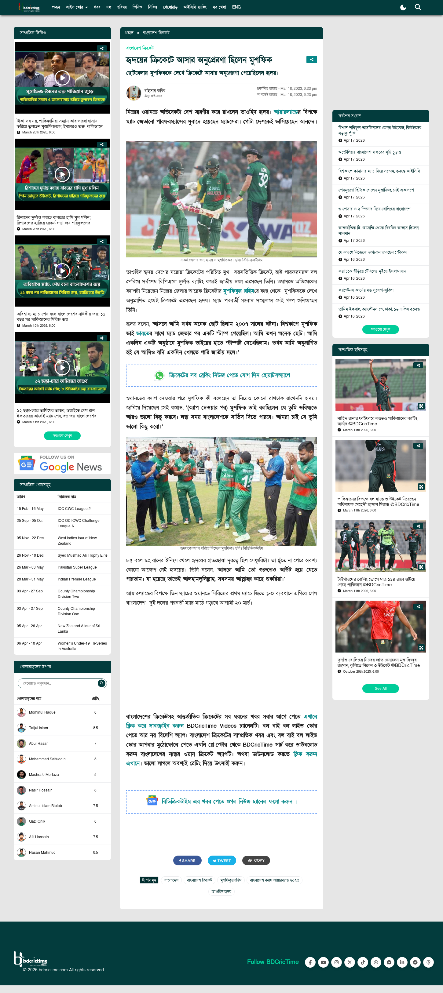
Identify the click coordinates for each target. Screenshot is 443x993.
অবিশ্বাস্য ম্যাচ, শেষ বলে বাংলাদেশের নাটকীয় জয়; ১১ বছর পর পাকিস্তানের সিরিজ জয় (61, 316)
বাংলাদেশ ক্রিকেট (156, 33)
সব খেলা (219, 7)
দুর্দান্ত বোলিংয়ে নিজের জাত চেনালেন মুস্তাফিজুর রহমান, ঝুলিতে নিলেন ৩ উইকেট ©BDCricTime (379, 662)
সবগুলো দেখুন (62, 435)
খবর (97, 7)
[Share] (102, 48)
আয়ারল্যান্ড (286, 112)
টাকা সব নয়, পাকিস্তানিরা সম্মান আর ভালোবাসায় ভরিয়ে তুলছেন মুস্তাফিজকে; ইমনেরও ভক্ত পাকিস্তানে (60, 123)
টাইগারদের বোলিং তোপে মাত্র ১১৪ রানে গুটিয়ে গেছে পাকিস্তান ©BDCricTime (376, 582)
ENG (236, 7)
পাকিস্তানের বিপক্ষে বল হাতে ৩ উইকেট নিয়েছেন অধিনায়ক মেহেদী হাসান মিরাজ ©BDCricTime (378, 501)
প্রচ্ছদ (56, 7)
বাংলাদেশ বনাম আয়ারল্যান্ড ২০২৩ (274, 880)
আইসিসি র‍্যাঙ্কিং (195, 7)
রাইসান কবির (155, 91)
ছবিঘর (121, 7)
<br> (221, 661)
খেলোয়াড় (170, 7)
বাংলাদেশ (171, 880)
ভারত (142, 333)
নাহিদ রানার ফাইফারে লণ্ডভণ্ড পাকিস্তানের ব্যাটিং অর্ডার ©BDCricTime (377, 421)
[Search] (101, 683)
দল (108, 7)
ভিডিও (137, 7)
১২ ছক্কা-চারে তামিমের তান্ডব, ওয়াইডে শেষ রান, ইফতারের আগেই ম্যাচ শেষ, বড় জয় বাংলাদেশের (56, 413)
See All (381, 688)
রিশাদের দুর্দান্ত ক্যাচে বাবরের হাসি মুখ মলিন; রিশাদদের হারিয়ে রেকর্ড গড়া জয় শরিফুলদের (54, 220)
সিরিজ (152, 7)
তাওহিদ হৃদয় (221, 891)
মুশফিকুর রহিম (238, 291)
